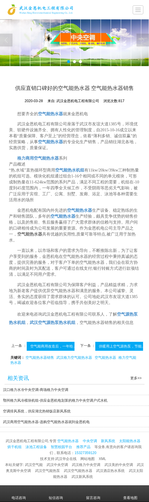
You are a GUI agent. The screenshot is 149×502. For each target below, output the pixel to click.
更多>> (136, 378)
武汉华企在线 (66, 459)
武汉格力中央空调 (86, 465)
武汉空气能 (34, 465)
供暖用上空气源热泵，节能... (122, 346)
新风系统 (108, 441)
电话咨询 (19, 493)
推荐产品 (83, 447)
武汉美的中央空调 (118, 465)
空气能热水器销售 (40, 358)
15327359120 (85, 453)
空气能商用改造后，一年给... (53, 346)
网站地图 (87, 459)
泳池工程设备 (36, 447)
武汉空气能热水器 (78, 471)
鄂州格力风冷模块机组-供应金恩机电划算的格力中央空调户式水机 (55, 400)
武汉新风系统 (82, 477)
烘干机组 (14, 447)
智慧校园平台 (61, 447)
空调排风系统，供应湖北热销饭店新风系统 (37, 411)
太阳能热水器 (129, 441)
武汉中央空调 (57, 465)
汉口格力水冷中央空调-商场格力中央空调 (35, 390)
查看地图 (130, 493)
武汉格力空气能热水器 (74, 358)
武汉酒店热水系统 (110, 471)
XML (102, 459)
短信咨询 (56, 493)
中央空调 (90, 441)
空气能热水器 (105, 358)
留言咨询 (93, 493)
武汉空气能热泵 (47, 471)
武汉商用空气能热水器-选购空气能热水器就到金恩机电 (46, 422)
